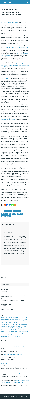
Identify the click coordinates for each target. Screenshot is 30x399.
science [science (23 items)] (3, 334)
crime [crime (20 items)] (21, 322)
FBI (9, 213)
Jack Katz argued (4, 78)
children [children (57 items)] (18, 319)
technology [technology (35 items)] (4, 336)
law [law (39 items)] (25, 326)
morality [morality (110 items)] (18, 328)
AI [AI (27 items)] (11, 317)
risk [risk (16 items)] (25, 333)
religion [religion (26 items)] (4, 333)
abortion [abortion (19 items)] (3, 317)
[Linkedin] (10, 205)
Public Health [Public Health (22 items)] (15, 331)
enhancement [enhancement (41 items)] (6, 324)
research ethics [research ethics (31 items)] (11, 333)
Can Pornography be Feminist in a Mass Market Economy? (12, 300)
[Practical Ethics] (6, 2)
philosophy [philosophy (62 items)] (14, 329)
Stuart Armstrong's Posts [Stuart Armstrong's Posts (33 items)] (14, 334)
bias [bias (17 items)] (13, 319)
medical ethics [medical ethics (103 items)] (7, 328)
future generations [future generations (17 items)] (25, 324)
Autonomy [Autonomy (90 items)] (6, 319)
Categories (3, 281)
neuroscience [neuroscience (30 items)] (6, 329)
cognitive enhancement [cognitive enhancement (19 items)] (12, 320)
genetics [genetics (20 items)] (3, 326)
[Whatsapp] (12, 205)
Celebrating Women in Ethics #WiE (22, 373)
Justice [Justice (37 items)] (20, 326)
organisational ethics (6, 216)
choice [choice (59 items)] (24, 319)
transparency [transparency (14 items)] (10, 336)
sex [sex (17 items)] (6, 334)
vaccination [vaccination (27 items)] (17, 336)
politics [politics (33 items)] (21, 329)
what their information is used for (8, 119)
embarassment (4, 213)
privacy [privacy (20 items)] (26, 329)
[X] (2, 205)
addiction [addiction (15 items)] (8, 317)
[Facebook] (7, 205)
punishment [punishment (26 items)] (22, 331)
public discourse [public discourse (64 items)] (6, 331)
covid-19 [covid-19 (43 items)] (16, 322)
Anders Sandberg (5, 17)
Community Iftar (4, 291)
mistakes (14, 213)
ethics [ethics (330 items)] (15, 324)
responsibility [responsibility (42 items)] (20, 333)
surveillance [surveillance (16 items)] (24, 334)
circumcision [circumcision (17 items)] (4, 320)
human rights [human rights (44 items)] (13, 326)
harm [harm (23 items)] (7, 326)
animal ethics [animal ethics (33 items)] (16, 317)
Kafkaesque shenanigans (16, 49)
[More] (15, 205)
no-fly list (20, 213)
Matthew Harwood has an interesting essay (10, 22)
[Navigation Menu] (27, 2)
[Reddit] (5, 205)
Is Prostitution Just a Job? (6, 304)
